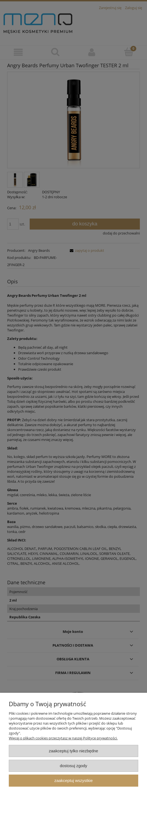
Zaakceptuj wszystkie (73, 780)
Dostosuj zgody (73, 765)
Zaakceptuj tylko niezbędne (73, 750)
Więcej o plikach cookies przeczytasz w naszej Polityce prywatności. (63, 738)
